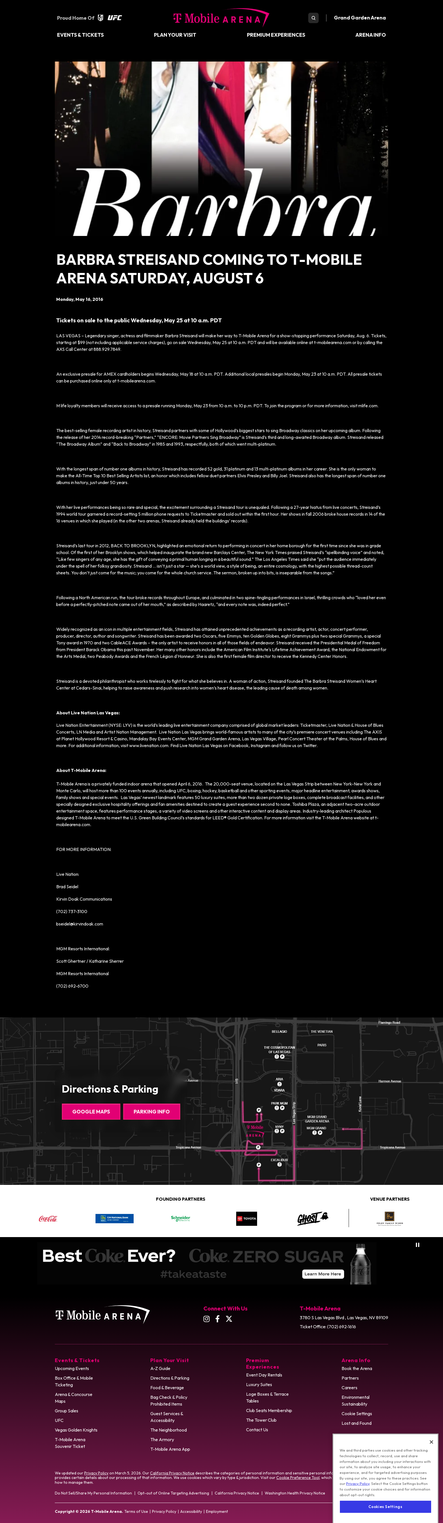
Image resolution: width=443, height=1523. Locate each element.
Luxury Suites (259, 1384)
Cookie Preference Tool (298, 1477)
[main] (221, 525)
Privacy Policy (96, 1473)
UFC (59, 1420)
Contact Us (257, 1429)
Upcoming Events (72, 1368)
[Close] (431, 1463)
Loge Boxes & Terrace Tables (267, 1397)
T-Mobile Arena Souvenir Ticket (70, 1443)
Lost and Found (357, 1423)
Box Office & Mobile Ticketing (74, 1381)
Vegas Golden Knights (76, 1430)
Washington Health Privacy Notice (295, 1493)
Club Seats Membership (269, 1410)
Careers (349, 1387)
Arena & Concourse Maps (73, 1397)
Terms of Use (136, 1511)
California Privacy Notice (172, 1473)
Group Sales (66, 1410)
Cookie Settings (357, 1413)
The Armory (162, 1439)
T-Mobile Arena (221, 18)
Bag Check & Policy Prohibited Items (168, 1400)
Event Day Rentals (264, 1375)
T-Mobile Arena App (170, 1449)
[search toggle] (313, 18)
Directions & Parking (169, 1378)
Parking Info (152, 1111)
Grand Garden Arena (360, 17)
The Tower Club (261, 1420)
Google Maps (91, 1111)
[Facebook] (217, 1318)
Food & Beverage (167, 1387)
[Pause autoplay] (417, 1245)
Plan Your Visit (175, 35)
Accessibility (191, 1511)
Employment (217, 1511)
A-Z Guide (160, 1368)
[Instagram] (206, 1318)
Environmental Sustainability (356, 1400)
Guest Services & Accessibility (166, 1417)
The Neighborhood (168, 1430)
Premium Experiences (276, 35)
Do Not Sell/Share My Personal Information (93, 1493)
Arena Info (370, 35)
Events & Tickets (80, 35)
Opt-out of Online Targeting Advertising (173, 1493)
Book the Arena (357, 1368)
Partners (350, 1378)
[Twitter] (229, 1318)
